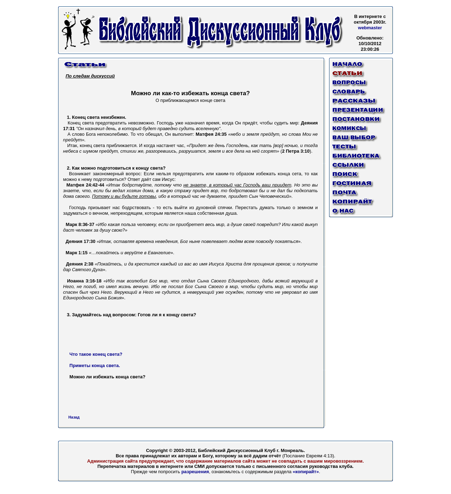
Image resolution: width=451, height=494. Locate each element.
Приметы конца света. (94, 365)
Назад (74, 417)
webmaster (370, 27)
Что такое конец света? (95, 354)
